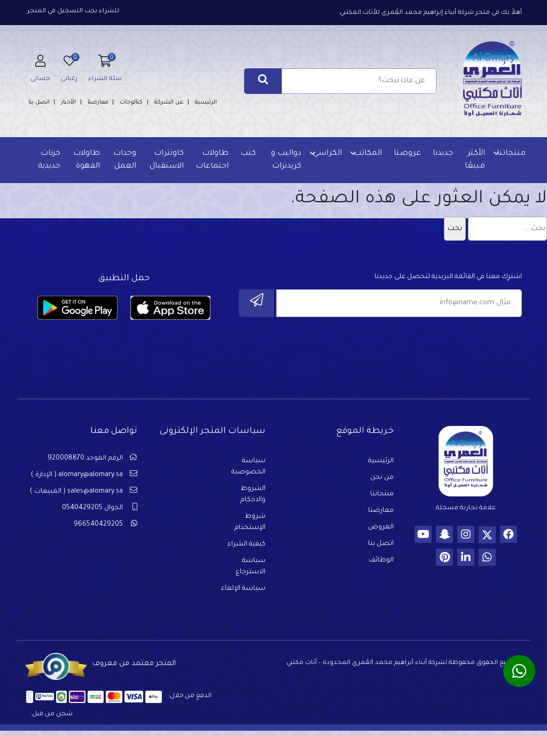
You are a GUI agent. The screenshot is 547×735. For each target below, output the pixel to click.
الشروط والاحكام (252, 497)
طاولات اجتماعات (211, 160)
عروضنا (405, 153)
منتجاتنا (509, 153)
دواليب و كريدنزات (284, 160)
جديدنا (441, 153)
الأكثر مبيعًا (473, 160)
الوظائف (381, 563)
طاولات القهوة (87, 160)
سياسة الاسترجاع (250, 569)
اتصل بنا (39, 102)
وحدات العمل (124, 160)
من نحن (382, 480)
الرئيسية (206, 102)
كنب (247, 153)
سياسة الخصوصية (248, 469)
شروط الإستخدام (250, 525)
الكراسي (325, 153)
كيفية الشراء (246, 547)
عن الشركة (169, 102)
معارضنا (98, 102)
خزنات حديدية (50, 160)
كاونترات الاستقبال (166, 160)
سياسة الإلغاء (243, 591)
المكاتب (366, 153)
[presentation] (441, 348)
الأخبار (68, 102)
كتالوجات (131, 102)
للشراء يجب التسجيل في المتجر (73, 11)
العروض (381, 530)
